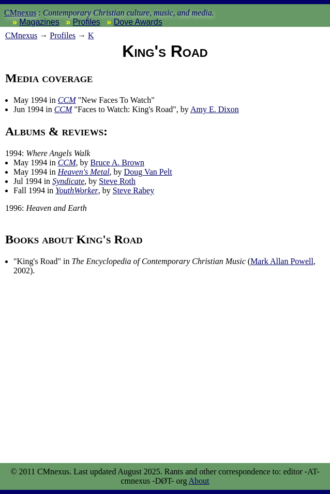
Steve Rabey (133, 190)
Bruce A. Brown (117, 162)
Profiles (86, 22)
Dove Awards (138, 22)
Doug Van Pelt (148, 171)
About (199, 480)
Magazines (39, 22)
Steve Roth (117, 181)
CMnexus (20, 12)
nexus (21, 35)
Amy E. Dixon (214, 109)
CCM (67, 100)
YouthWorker (76, 190)
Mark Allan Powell (281, 261)
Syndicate (68, 181)
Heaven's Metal (84, 171)
